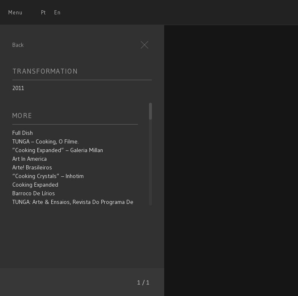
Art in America (29, 158)
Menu (15, 12)
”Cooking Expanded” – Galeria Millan (57, 150)
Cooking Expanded (35, 184)
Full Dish (22, 132)
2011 (18, 88)
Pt (43, 12)
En (57, 12)
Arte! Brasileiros (32, 167)
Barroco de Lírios (33, 193)
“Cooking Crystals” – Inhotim (48, 176)
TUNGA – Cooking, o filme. (45, 141)
